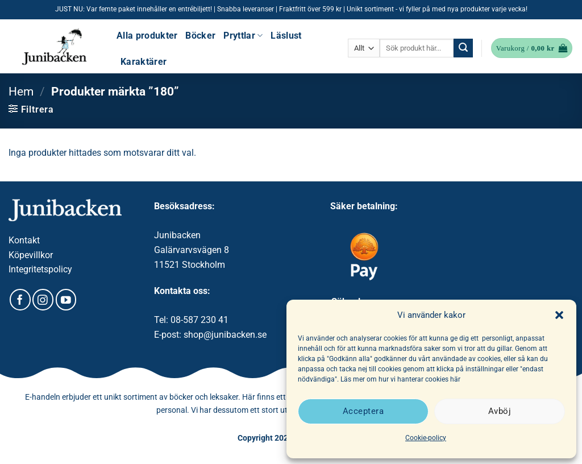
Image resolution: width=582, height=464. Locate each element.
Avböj (499, 411)
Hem (21, 91)
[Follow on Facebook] (20, 299)
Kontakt (24, 240)
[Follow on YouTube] (66, 299)
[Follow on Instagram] (42, 299)
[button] (559, 315)
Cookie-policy (425, 438)
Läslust (286, 35)
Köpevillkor (31, 255)
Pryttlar (243, 35)
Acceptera (363, 411)
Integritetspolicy (40, 269)
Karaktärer (143, 61)
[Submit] (463, 48)
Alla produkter (147, 35)
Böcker (200, 35)
